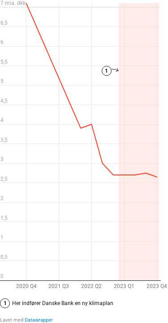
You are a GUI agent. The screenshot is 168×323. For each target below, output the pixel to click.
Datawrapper (39, 320)
